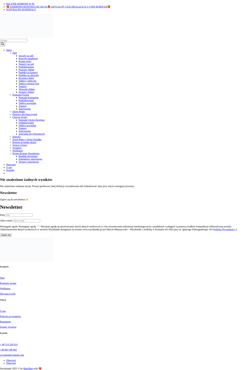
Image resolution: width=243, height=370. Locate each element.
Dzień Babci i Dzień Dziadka (26, 139)
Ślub (14, 53)
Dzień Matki (18, 111)
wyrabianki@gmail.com (12, 355)
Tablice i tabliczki (27, 81)
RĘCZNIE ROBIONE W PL (20, 3)
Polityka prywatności (10, 316)
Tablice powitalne (27, 103)
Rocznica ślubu (26, 78)
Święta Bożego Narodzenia (25, 153)
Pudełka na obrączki (29, 75)
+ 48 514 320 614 (9, 344)
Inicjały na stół (26, 55)
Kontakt (10, 170)
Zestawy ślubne (26, 92)
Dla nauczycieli (7, 293)
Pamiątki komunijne (29, 97)
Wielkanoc (17, 150)
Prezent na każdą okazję (24, 142)
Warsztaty (11, 164)
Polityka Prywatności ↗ (225, 229)
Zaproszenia (25, 108)
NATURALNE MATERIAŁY (21, 9)
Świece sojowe (19, 145)
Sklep (9, 50)
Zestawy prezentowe (29, 161)
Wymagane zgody (9, 226)
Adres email (6, 220)
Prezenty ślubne (26, 69)
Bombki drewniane (28, 156)
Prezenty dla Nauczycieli (24, 114)
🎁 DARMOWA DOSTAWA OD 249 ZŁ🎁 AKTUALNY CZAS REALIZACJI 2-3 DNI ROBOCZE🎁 (58, 6)
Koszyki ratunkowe (28, 58)
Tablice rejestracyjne (29, 83)
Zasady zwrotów (8, 327)
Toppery (23, 86)
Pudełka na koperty (28, 72)
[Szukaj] (2, 44)
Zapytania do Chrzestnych (32, 134)
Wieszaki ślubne (27, 89)
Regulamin (5, 321)
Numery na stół (26, 64)
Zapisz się (6, 235)
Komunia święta (8, 283)
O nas (9, 167)
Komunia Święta (20, 95)
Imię (2, 215)
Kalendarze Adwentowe (30, 159)
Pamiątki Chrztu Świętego (32, 120)
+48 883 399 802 (8, 349)
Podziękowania (26, 67)
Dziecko (16, 136)
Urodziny (17, 148)
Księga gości (25, 61)
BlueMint (28, 368)
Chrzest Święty (19, 117)
